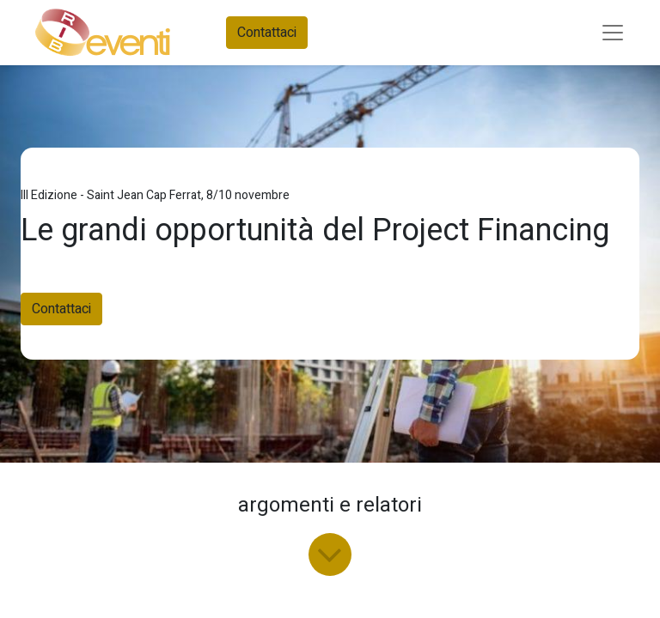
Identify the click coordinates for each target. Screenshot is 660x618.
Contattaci (266, 32)
